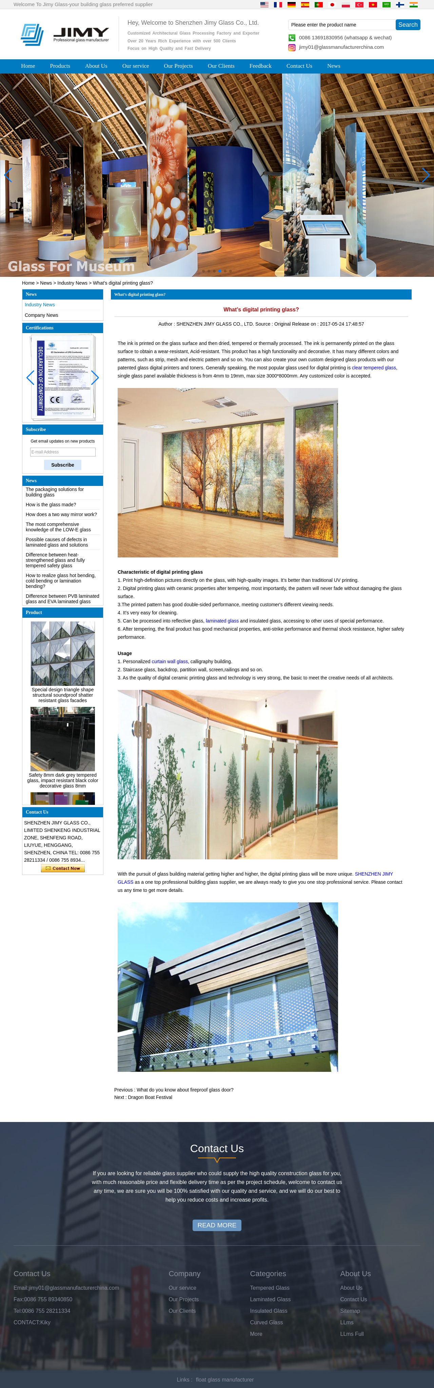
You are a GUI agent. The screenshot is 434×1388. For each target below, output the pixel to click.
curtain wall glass (170, 661)
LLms (347, 1322)
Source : (264, 324)
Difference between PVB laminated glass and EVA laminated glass (62, 600)
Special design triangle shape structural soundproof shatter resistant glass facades (63, 697)
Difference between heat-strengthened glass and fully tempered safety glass (55, 562)
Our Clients (221, 66)
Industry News (72, 283)
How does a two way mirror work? (61, 516)
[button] (203, 271)
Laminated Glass (270, 1299)
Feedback (261, 66)
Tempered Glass (270, 1288)
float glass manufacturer (225, 1380)
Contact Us (299, 66)
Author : (167, 324)
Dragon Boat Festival (150, 1097)
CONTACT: (27, 1322)
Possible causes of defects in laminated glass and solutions (57, 544)
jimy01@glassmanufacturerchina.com (341, 47)
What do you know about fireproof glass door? (185, 1090)
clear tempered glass (374, 367)
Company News (41, 315)
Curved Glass (266, 1322)
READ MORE (216, 1225)
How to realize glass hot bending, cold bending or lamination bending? (61, 583)
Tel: (18, 1311)
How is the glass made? (51, 506)
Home (28, 66)
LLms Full (352, 1334)
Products (60, 66)
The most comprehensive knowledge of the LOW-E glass (58, 529)
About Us (96, 66)
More (256, 1334)
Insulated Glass (269, 1311)
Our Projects (178, 66)
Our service (135, 66)
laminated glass (223, 621)
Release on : (306, 324)
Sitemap (350, 1311)
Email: (21, 1288)
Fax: (19, 1299)
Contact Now (63, 868)
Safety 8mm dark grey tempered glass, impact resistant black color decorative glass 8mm (62, 782)
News (333, 66)
